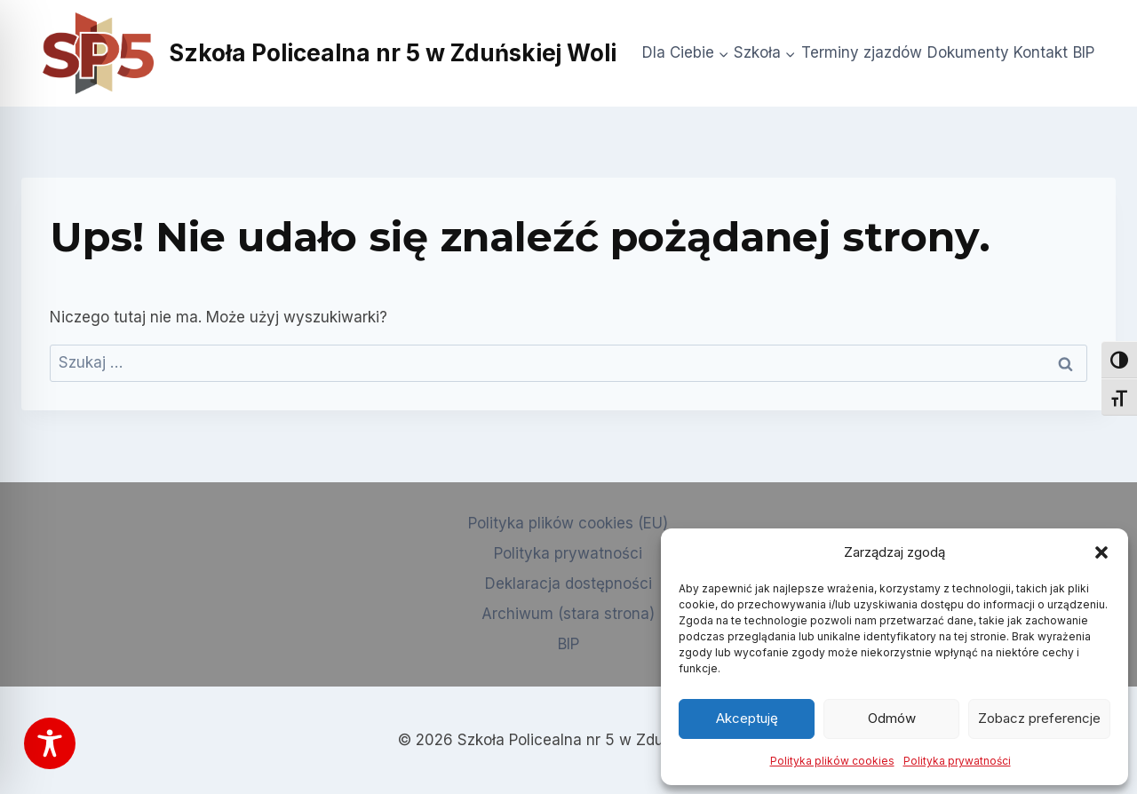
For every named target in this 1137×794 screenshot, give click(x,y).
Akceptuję (747, 718)
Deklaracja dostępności (568, 583)
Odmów (892, 718)
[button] (1101, 552)
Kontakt (1041, 52)
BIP (1083, 52)
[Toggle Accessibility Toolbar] (49, 743)
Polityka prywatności (957, 760)
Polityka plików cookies (832, 760)
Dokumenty (968, 52)
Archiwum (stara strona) (568, 614)
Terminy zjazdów (861, 52)
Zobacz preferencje (1039, 718)
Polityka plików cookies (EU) (568, 523)
